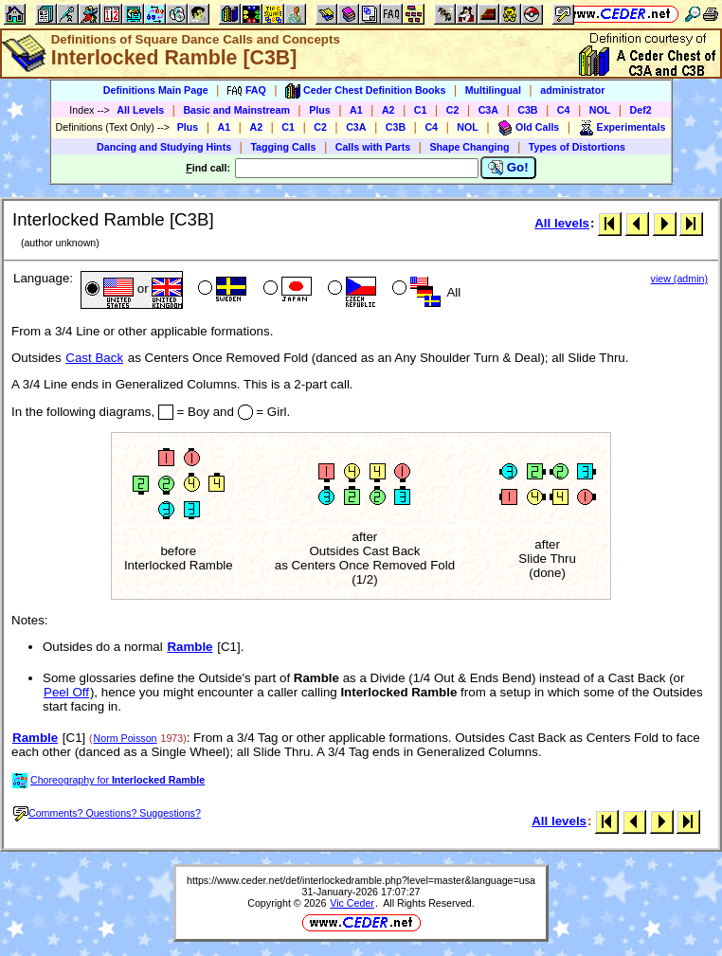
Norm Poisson (125, 738)
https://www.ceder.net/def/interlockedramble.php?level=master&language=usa (361, 880)
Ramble (189, 647)
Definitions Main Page (155, 90)
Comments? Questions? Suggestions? (107, 813)
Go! (508, 167)
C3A (488, 110)
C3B (527, 110)
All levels (561, 223)
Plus (320, 110)
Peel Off (66, 692)
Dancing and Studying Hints (164, 147)
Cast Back (94, 358)
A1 (356, 110)
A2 (388, 110)
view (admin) (679, 278)
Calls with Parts (372, 147)
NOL (600, 110)
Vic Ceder (352, 903)
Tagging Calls (283, 147)
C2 (453, 110)
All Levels (140, 110)
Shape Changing (469, 147)
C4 (563, 110)
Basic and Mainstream (236, 110)
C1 (420, 110)
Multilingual (493, 90)
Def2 (641, 110)
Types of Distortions (577, 147)
